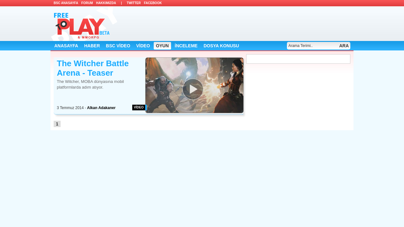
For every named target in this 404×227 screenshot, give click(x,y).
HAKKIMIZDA (106, 3)
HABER (92, 45)
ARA (344, 45)
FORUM (87, 3)
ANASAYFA (66, 45)
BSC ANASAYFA (66, 3)
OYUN (162, 45)
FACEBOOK (153, 3)
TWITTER (134, 3)
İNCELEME (186, 45)
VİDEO (143, 45)
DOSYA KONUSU (221, 45)
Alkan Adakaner (101, 108)
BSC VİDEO (118, 45)
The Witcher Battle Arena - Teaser (93, 68)
